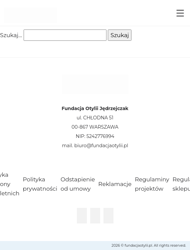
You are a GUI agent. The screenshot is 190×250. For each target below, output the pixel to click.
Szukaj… (11, 35)
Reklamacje (114, 184)
